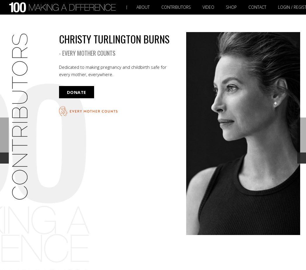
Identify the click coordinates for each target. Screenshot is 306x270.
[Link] (64, 7)
